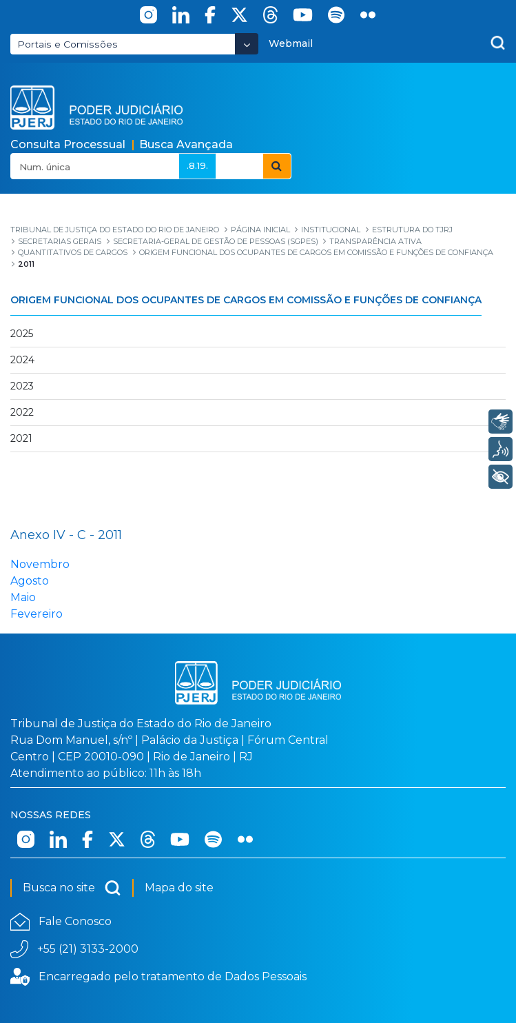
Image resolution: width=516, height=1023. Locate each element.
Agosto (29, 580)
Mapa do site (179, 887)
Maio (23, 597)
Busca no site (72, 888)
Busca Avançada (186, 144)
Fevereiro (36, 613)
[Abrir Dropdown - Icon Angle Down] (246, 43)
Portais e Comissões (67, 44)
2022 (22, 412)
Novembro (40, 564)
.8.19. (197, 165)
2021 (21, 438)
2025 (21, 333)
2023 (22, 386)
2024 (22, 360)
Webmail (291, 43)
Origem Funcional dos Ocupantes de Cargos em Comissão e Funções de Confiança (246, 300)
